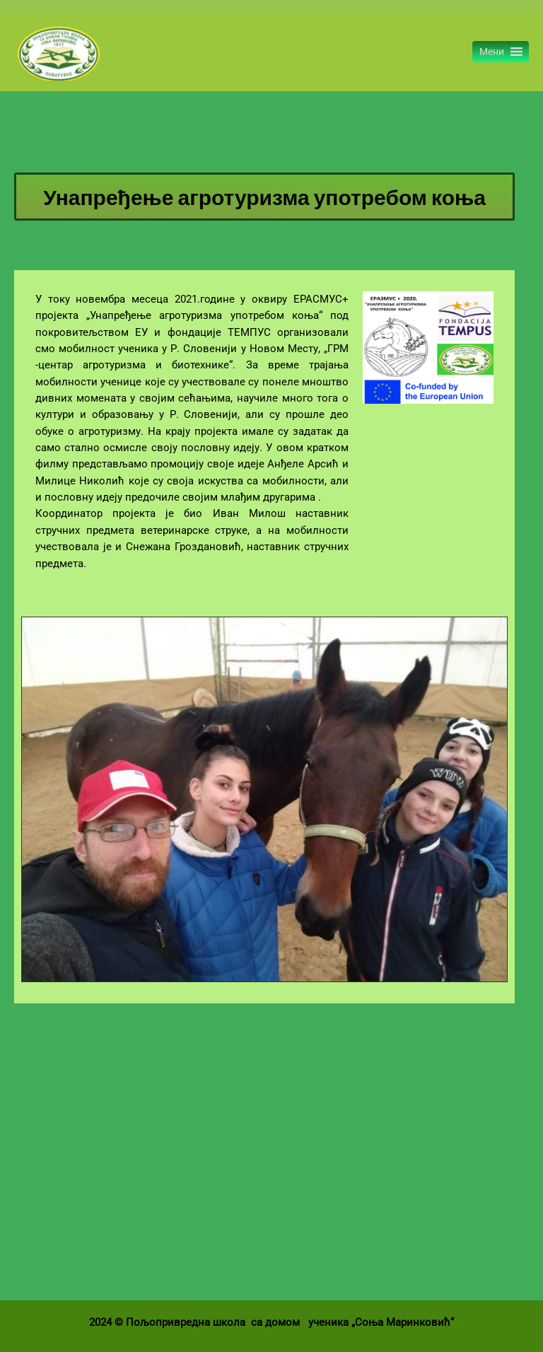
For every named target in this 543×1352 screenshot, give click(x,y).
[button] (491, 52)
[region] (264, 799)
